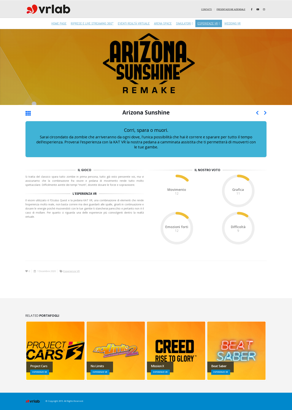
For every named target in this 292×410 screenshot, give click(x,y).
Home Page (58, 23)
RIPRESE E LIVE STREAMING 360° (92, 23)
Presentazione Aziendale (231, 9)
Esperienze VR (207, 23)
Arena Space (163, 23)
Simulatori (183, 23)
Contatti (206, 9)
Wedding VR (232, 23)
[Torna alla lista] (28, 113)
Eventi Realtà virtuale (134, 23)
